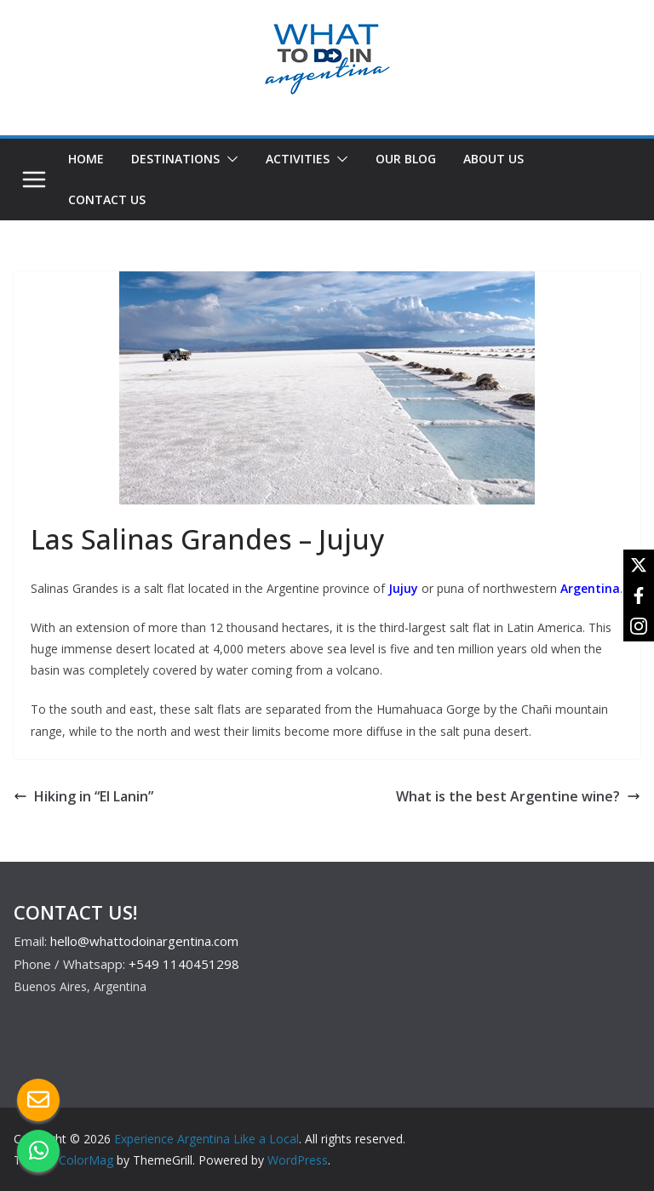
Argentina (590, 588)
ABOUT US (493, 159)
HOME (86, 159)
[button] (229, 159)
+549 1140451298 (184, 963)
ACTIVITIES (298, 159)
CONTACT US (107, 199)
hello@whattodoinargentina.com (144, 940)
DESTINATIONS (175, 159)
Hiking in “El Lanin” (83, 796)
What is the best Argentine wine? (518, 796)
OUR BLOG (406, 159)
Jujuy (403, 588)
